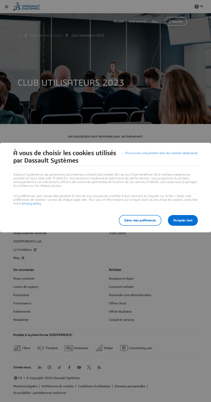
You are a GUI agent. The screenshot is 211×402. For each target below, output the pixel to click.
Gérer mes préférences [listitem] (140, 220)
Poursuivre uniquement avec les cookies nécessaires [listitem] (161, 153)
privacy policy (31, 203)
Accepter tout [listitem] (182, 220)
